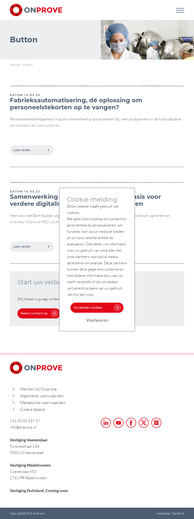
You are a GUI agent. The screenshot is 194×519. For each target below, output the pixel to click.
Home (15, 64)
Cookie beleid (32, 409)
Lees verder (31, 150)
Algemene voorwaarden (42, 395)
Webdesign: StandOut (170, 513)
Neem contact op (38, 313)
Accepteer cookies (96, 307)
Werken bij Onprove (38, 389)
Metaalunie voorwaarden (42, 402)
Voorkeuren (97, 320)
